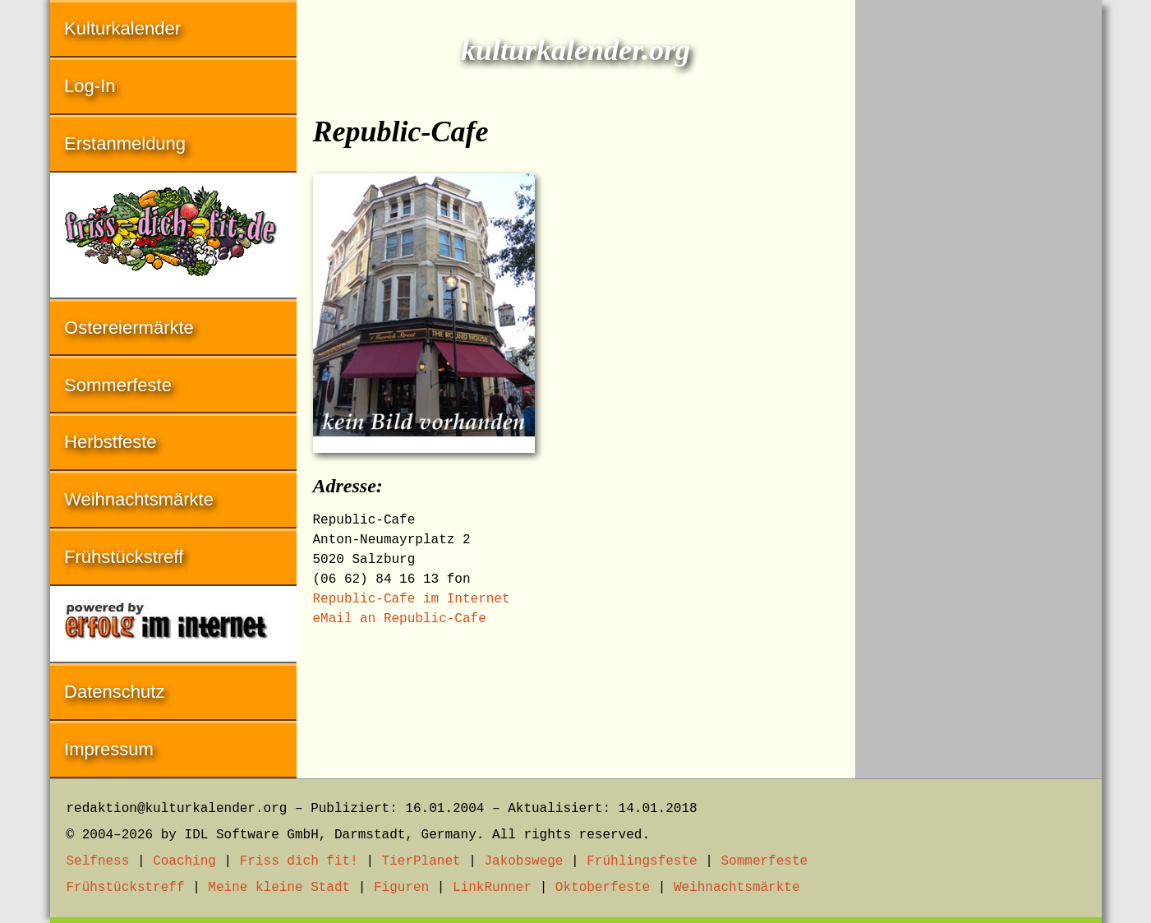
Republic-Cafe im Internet (411, 599)
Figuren (401, 887)
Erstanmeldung (125, 143)
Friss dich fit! (299, 861)
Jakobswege (523, 861)
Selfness (98, 861)
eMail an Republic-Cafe (399, 618)
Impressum (109, 749)
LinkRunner (492, 887)
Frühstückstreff (123, 557)
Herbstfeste (110, 442)
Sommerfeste (118, 385)
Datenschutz (114, 691)
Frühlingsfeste (642, 861)
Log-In (89, 86)
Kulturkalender (122, 28)
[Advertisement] (978, 246)
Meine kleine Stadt (279, 887)
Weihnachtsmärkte (139, 499)
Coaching (184, 861)
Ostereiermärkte (129, 327)
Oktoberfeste (602, 887)
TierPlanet (421, 861)
